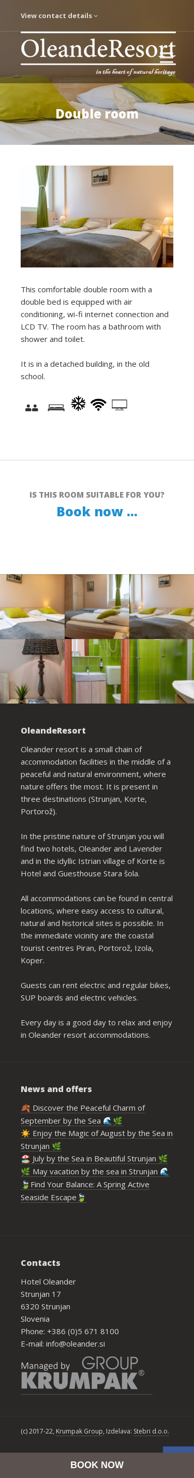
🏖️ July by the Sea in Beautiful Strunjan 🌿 (94, 1158)
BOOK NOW (97, 1465)
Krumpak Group (79, 1431)
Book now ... (97, 511)
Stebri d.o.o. (151, 1431)
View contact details (59, 15)
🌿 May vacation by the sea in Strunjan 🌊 (95, 1171)
